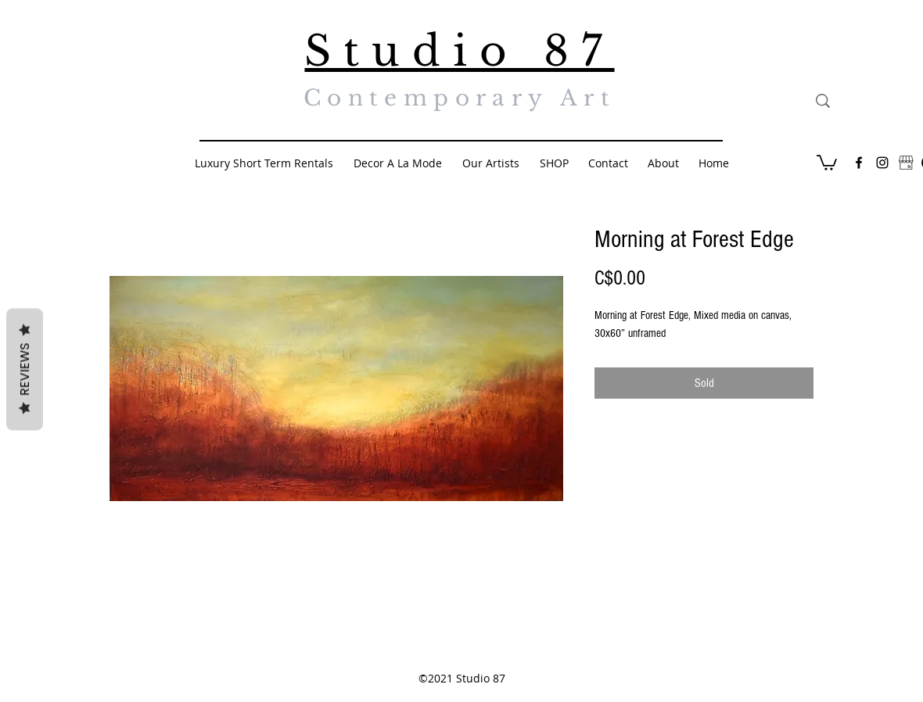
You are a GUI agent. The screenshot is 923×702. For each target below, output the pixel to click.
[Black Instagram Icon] (882, 162)
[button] (827, 161)
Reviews (25, 369)
